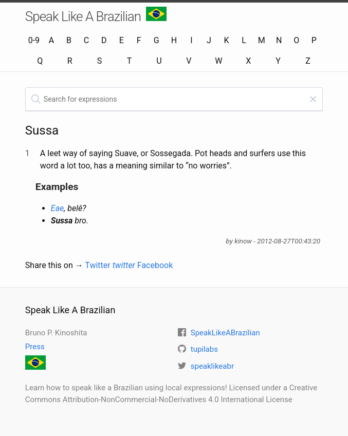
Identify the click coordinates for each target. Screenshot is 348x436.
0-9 (34, 40)
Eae (57, 208)
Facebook (155, 265)
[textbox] (174, 99)
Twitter (110, 265)
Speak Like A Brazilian (96, 15)
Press (35, 346)
